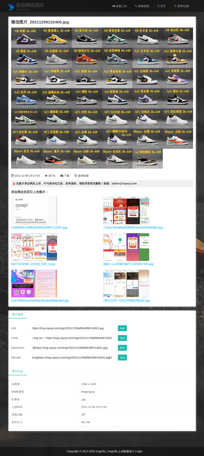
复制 (122, 328)
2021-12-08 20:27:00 (25, 175)
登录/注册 (181, 6)
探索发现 (142, 6)
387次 (50, 175)
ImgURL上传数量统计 (121, 451)
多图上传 (119, 6)
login (140, 451)
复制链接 (81, 175)
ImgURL (101, 451)
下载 (64, 175)
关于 (161, 6)
